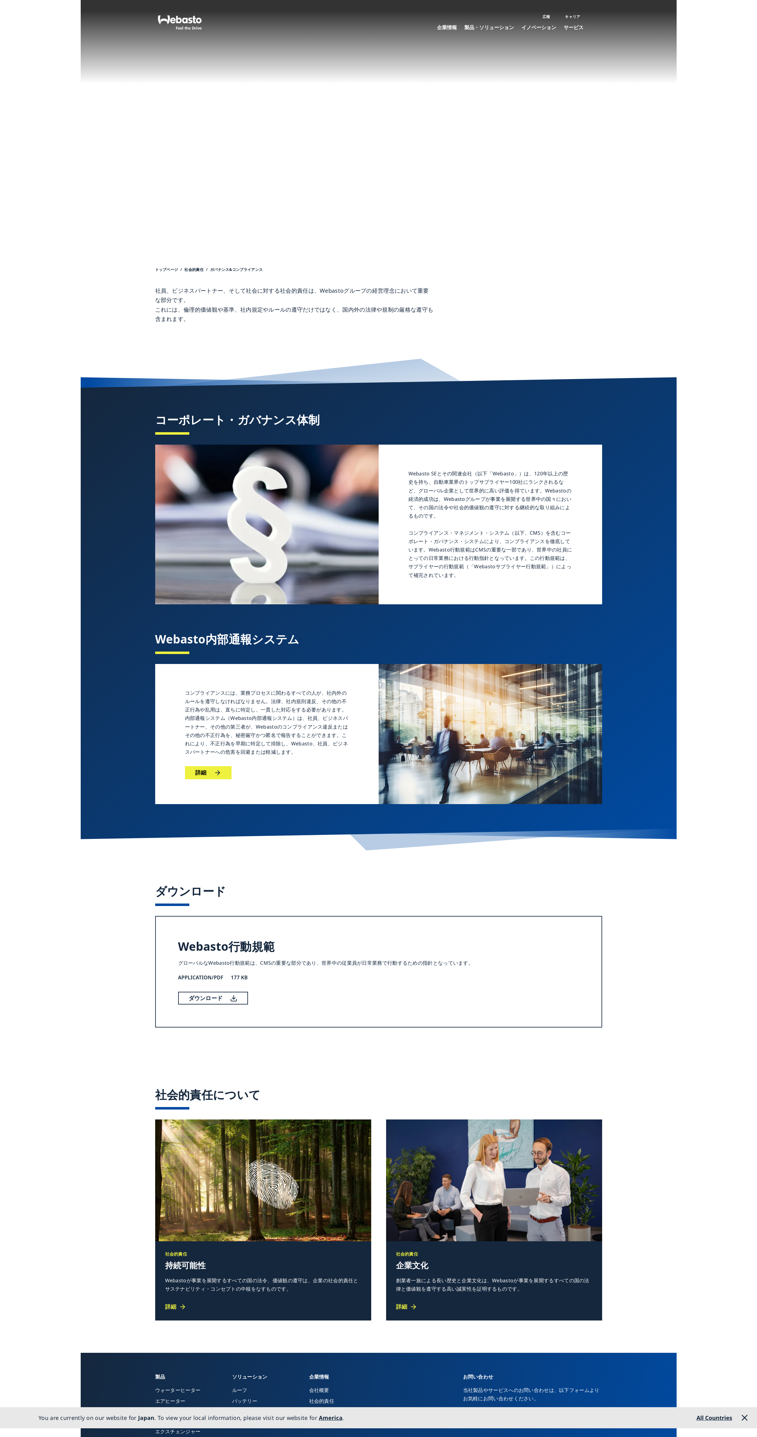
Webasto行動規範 (226, 946)
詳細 (201, 772)
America (330, 1417)
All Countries (714, 1417)
